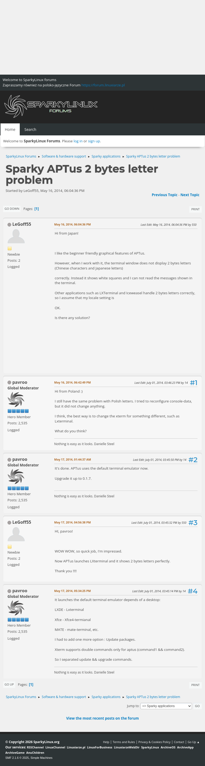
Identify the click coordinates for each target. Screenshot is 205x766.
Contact (179, 742)
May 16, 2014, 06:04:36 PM (72, 224)
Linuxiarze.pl (76, 747)
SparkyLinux (150, 747)
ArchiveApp (185, 747)
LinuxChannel (55, 747)
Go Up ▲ (194, 742)
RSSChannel (35, 747)
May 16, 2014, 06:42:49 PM (72, 382)
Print (195, 209)
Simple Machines (41, 757)
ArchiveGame (15, 753)
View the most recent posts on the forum (102, 718)
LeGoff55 (21, 224)
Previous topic (164, 194)
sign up (94, 141)
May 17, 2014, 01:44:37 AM (72, 459)
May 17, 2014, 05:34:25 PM (72, 591)
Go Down (12, 209)
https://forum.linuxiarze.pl (103, 85)
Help (106, 742)
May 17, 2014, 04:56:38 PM (72, 522)
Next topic (189, 194)
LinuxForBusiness (99, 747)
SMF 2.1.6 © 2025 (17, 757)
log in (78, 141)
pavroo (19, 382)
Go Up (9, 684)
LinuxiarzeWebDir (127, 747)
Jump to (133, 706)
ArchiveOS (168, 747)
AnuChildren (35, 753)
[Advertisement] (102, 37)
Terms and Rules (124, 742)
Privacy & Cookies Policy (154, 742)
